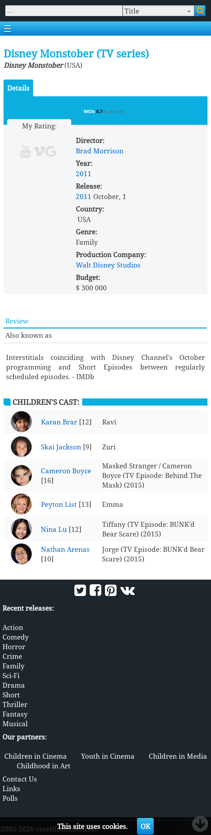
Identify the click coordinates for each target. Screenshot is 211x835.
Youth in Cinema (107, 756)
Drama (13, 685)
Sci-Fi (11, 675)
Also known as (28, 335)
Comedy (15, 637)
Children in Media (178, 756)
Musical (15, 723)
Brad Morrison (99, 151)
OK (145, 826)
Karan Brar (59, 422)
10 (66, 135)
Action (12, 627)
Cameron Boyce (66, 470)
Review (16, 321)
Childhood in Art (43, 765)
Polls (10, 798)
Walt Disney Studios (108, 265)
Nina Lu (54, 529)
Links (11, 788)
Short (11, 694)
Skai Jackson (61, 447)
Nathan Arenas (65, 549)
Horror (13, 646)
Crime (12, 656)
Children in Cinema (35, 756)
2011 (83, 173)
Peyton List (59, 504)
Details (18, 88)
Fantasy (15, 714)
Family (13, 666)
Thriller (14, 704)
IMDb (90, 111)
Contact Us (19, 779)
